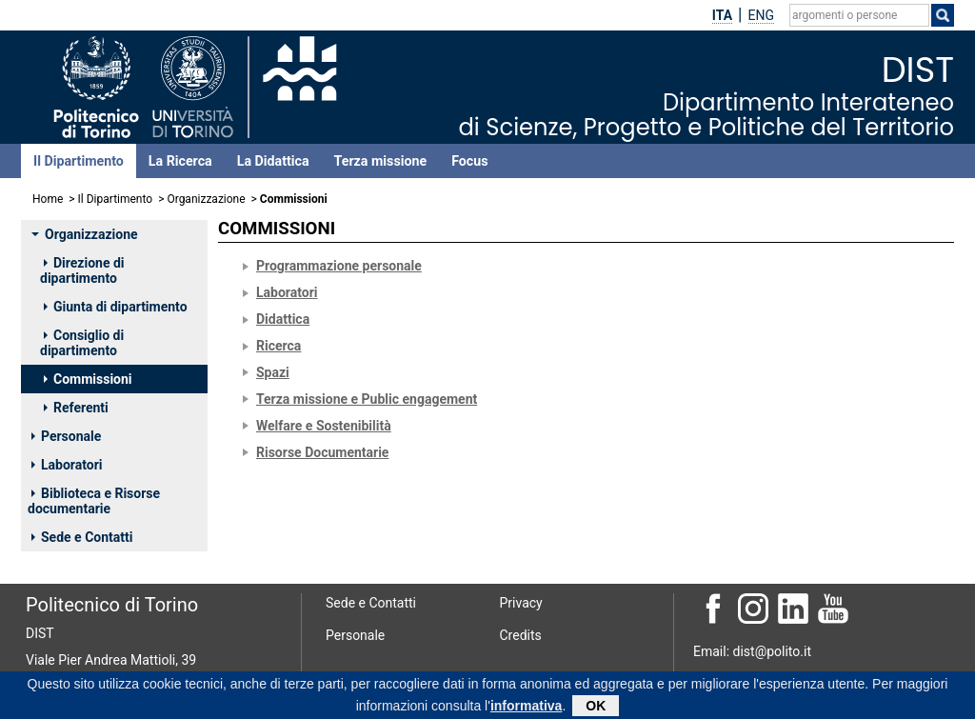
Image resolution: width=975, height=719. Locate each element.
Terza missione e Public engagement (366, 399)
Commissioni (88, 379)
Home (47, 199)
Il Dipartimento (78, 161)
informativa (526, 707)
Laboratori (67, 464)
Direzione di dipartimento (82, 270)
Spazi (272, 372)
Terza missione (381, 161)
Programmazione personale (339, 265)
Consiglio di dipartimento (82, 343)
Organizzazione (206, 199)
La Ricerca (180, 161)
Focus (469, 161)
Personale (66, 436)
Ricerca (278, 345)
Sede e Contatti (81, 537)
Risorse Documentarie (322, 452)
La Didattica (273, 161)
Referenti (76, 407)
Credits (521, 635)
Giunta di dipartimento (116, 306)
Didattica (282, 319)
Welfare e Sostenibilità (323, 425)
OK (596, 707)
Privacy (521, 602)
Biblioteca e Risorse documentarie (94, 501)
